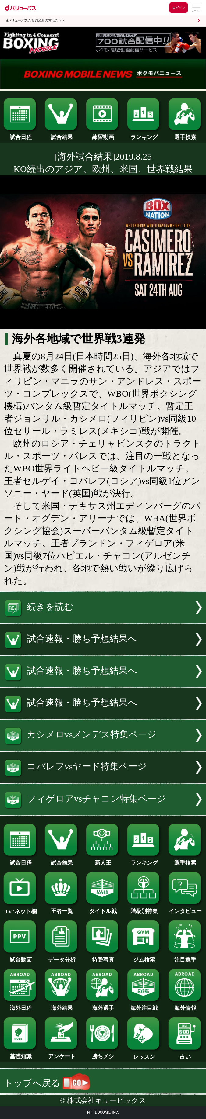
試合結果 (61, 134)
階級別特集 (144, 908)
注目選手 (185, 957)
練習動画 (103, 134)
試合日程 (20, 134)
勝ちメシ (103, 1053)
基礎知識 (20, 1053)
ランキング (144, 134)
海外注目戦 (144, 1005)
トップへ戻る (47, 1083)
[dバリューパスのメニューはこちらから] (196, 8)
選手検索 (185, 134)
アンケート (61, 1053)
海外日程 (20, 1005)
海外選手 (103, 1005)
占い (185, 1054)
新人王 (103, 860)
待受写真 (103, 957)
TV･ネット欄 (20, 908)
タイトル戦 (103, 908)
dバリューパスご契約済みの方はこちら (35, 20)
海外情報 (185, 1005)
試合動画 (20, 957)
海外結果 (61, 1005)
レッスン (144, 1054)
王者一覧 (61, 908)
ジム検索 (144, 957)
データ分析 (61, 957)
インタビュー (185, 908)
